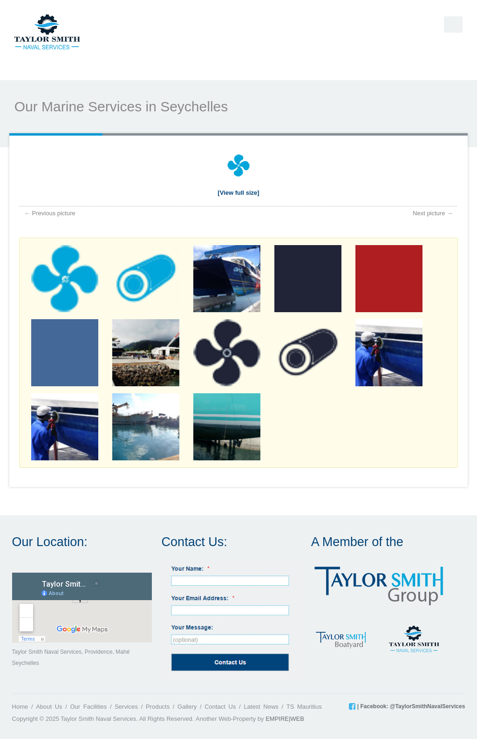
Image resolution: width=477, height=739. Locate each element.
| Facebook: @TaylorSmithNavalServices (410, 706)
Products (158, 706)
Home (20, 706)
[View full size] (238, 192)
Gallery (187, 706)
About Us (49, 706)
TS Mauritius (304, 706)
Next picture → (433, 213)
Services (126, 706)
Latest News (261, 706)
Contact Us (220, 706)
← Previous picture (49, 213)
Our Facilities (88, 706)
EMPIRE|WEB (285, 718)
